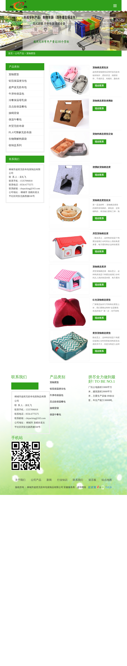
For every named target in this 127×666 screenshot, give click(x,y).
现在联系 (99, 85)
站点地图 (107, 479)
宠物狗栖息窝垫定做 (103, 134)
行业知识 (62, 479)
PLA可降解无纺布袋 (20, 132)
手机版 (108, 487)
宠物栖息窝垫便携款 (103, 101)
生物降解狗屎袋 (18, 138)
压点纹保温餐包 (18, 106)
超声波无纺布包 (18, 87)
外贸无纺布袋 (16, 126)
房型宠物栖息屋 (100, 233)
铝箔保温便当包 (18, 80)
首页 (10, 53)
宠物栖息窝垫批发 (102, 200)
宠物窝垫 (30, 53)
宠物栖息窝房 (99, 266)
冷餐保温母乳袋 (18, 100)
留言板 (92, 479)
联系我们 (78, 479)
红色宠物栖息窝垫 (102, 300)
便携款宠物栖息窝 (102, 167)
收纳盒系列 (15, 145)
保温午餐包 (15, 119)
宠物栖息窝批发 (100, 67)
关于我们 (20, 479)
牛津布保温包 (16, 93)
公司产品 (19, 53)
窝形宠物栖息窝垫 (102, 333)
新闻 (49, 479)
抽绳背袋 (14, 113)
